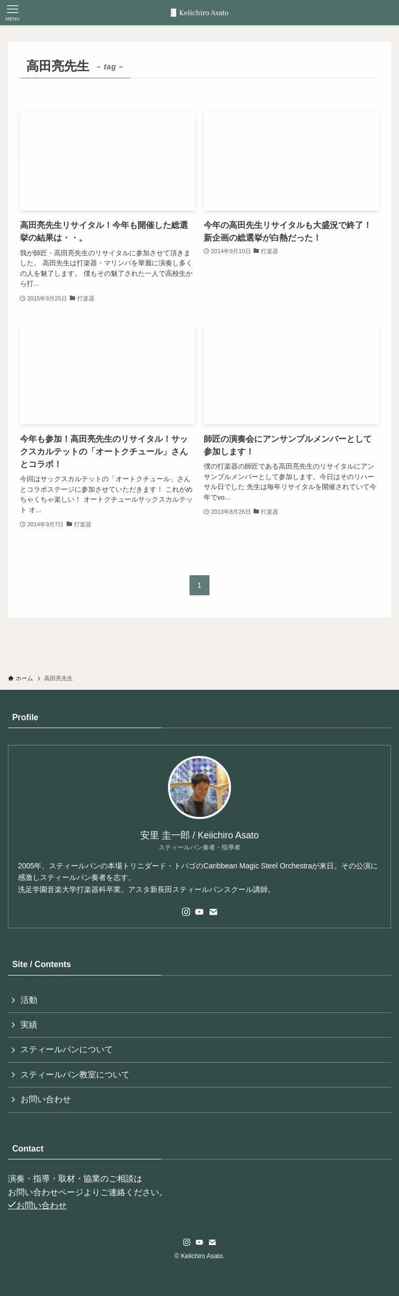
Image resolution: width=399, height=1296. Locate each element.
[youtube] (199, 912)
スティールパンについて (66, 1049)
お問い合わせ (45, 1099)
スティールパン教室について (75, 1074)
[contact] (213, 912)
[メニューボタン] (12, 12)
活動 (28, 1000)
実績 (28, 1024)
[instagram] (186, 912)
